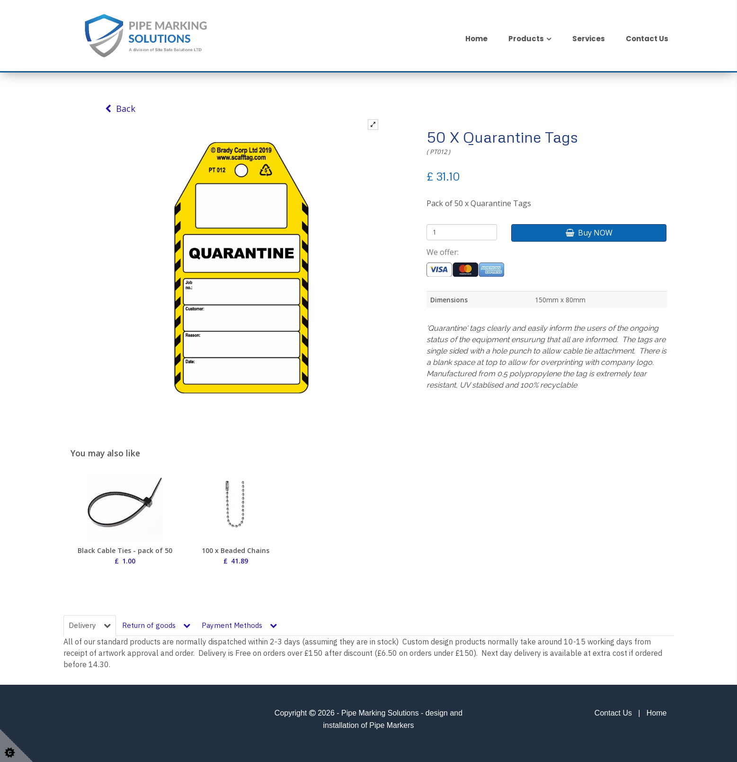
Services (588, 39)
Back (120, 108)
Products (526, 39)
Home (476, 39)
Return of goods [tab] (156, 625)
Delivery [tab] (90, 625)
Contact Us (647, 39)
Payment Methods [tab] (239, 625)
